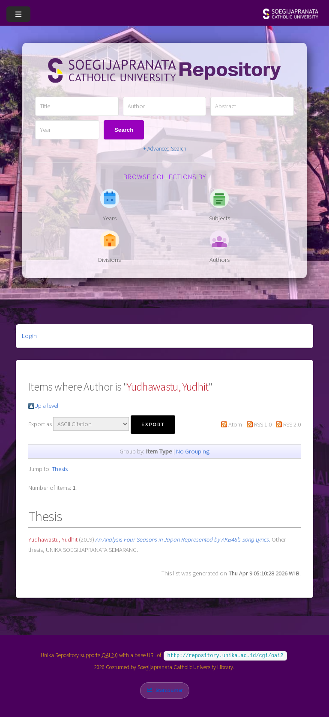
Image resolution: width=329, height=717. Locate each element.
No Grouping (192, 451)
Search (123, 130)
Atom (235, 424)
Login (29, 336)
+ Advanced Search (164, 148)
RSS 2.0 (292, 424)
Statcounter (169, 689)
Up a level (46, 405)
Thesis (60, 469)
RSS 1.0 (263, 424)
